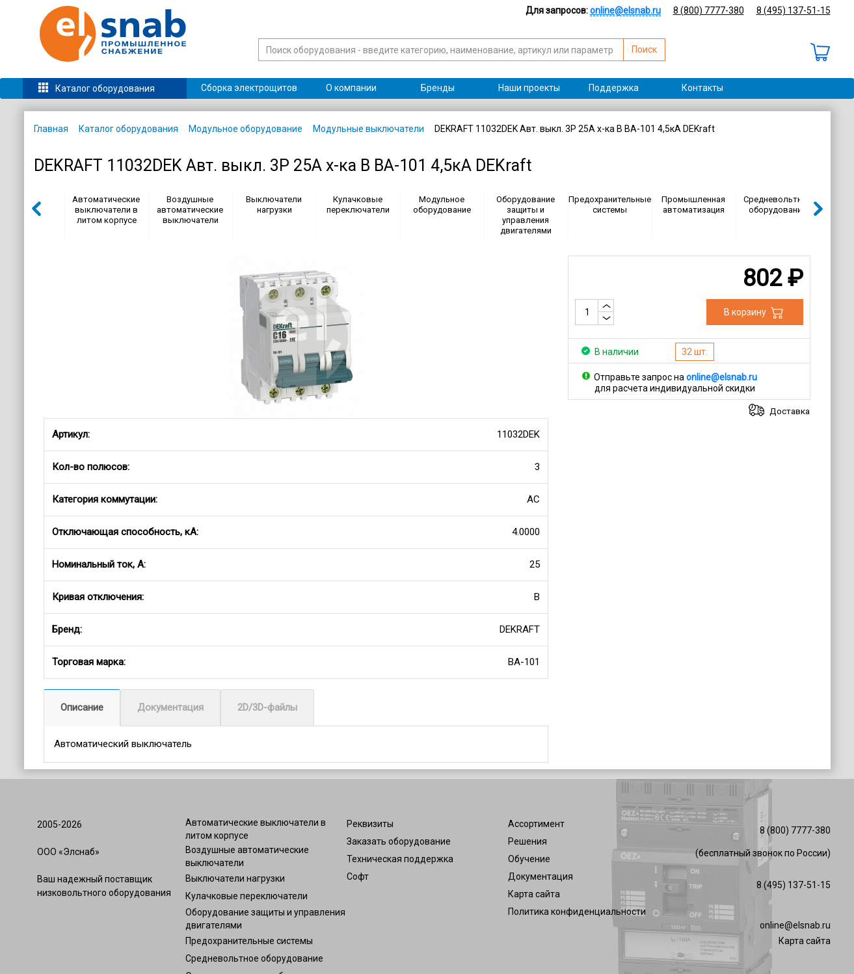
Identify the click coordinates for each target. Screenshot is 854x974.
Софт (358, 876)
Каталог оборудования (105, 88)
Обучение (529, 859)
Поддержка (614, 88)
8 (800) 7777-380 (708, 10)
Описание (81, 707)
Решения (527, 841)
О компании (351, 88)
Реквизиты (370, 824)
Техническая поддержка (400, 859)
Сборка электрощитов (249, 88)
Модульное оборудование (245, 129)
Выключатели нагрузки (274, 204)
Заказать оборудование (399, 841)
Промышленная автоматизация (693, 204)
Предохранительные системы (609, 204)
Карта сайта (534, 894)
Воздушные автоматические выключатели (190, 209)
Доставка (789, 411)
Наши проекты (529, 88)
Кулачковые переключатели (358, 204)
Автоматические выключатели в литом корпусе (106, 209)
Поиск (644, 49)
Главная (51, 129)
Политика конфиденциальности (577, 911)
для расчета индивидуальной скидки (674, 388)
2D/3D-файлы (267, 707)
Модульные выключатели (368, 129)
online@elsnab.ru (795, 925)
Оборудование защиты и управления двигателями (525, 214)
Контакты (702, 88)
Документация (170, 707)
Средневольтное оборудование (777, 204)
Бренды (438, 88)
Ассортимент (536, 824)
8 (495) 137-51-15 (793, 10)
